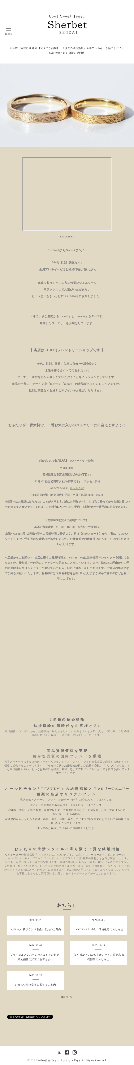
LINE (60, 506)
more (67, 996)
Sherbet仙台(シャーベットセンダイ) (58, 1060)
